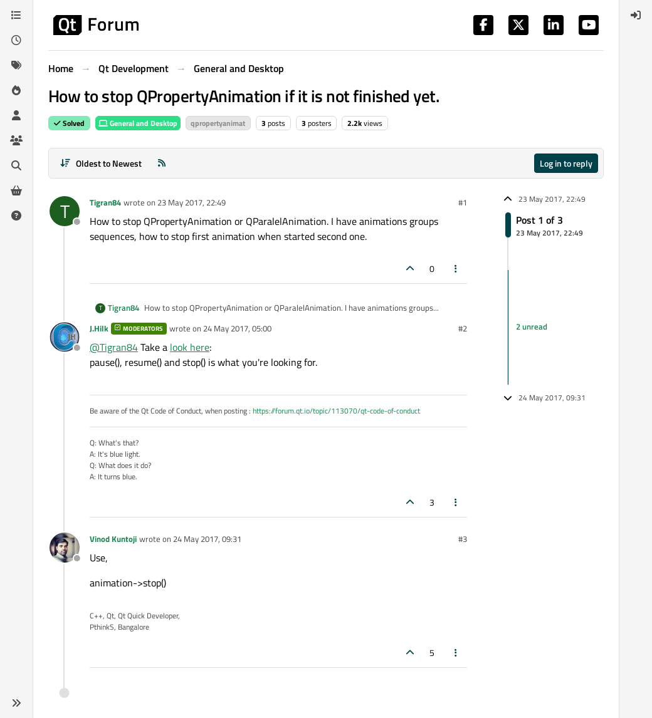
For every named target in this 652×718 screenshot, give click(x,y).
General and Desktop (137, 123)
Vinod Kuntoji (113, 539)
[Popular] (16, 90)
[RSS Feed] (161, 163)
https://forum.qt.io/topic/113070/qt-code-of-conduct (336, 411)
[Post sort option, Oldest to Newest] (100, 163)
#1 (462, 202)
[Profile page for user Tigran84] (65, 211)
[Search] (16, 165)
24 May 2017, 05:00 (237, 328)
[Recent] (16, 40)
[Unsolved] (16, 216)
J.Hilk (99, 328)
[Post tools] (456, 268)
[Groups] (16, 140)
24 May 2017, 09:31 (207, 539)
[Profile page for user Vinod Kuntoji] (65, 548)
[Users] (16, 115)
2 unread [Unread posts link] (531, 326)
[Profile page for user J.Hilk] (65, 337)
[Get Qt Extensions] (16, 190)
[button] (16, 703)
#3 (462, 539)
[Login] (635, 15)
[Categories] (16, 15)
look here (189, 347)
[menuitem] (635, 15)
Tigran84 (105, 202)
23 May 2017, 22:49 (191, 202)
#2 (462, 328)
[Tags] (16, 65)
